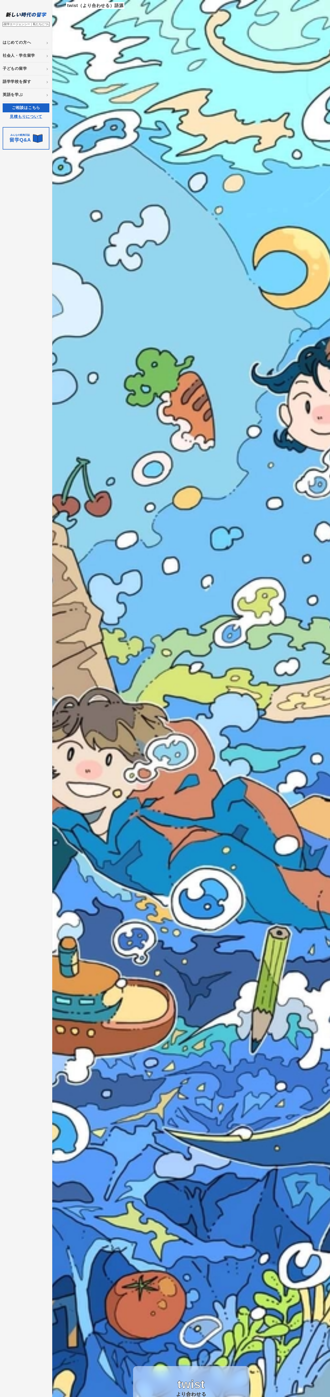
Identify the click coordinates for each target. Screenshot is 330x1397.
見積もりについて (26, 117)
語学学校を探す (17, 81)
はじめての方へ (17, 42)
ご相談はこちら (26, 108)
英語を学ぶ (13, 95)
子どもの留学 (15, 68)
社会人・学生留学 (19, 55)
